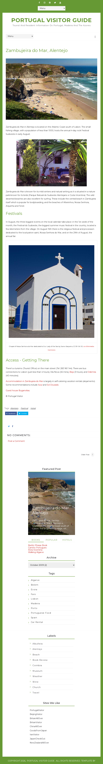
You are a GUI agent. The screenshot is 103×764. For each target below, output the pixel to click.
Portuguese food (41, 608)
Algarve (35, 575)
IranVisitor (34, 729)
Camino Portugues (37, 542)
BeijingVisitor (36, 709)
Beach (36, 649)
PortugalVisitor (37, 705)
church (37, 682)
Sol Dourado (67, 379)
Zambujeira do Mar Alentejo (50, 505)
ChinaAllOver (36, 721)
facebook (12, 407)
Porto (34, 603)
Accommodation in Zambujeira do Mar (26, 375)
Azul (55, 379)
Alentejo (16, 402)
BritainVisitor (36, 717)
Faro (33, 589)
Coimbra (37, 660)
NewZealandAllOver (39, 737)
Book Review (40, 655)
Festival (26, 402)
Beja (73, 366)
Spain (34, 612)
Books (36, 535)
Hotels (67, 535)
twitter (25, 407)
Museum (37, 666)
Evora (34, 584)
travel (36, 687)
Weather (37, 671)
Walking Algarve (36, 547)
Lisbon (34, 594)
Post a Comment (18, 433)
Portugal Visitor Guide (51, 20)
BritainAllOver (36, 713)
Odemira (11, 370)
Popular (51, 535)
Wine (35, 677)
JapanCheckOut (37, 733)
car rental (37, 617)
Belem (34, 579)
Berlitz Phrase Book (37, 540)
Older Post (83, 449)
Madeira (35, 598)
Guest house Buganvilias (19, 385)
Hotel (34, 402)
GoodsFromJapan (38, 725)
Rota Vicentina (35, 545)
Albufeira (38, 638)
